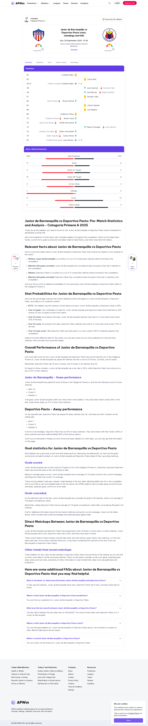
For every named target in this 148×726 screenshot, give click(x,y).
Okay (128, 720)
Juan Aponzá (92, 88)
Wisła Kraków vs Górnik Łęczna (49, 680)
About (70, 671)
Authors (71, 674)
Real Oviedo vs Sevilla (19, 677)
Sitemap (71, 690)
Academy (84, 3)
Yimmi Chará (52, 101)
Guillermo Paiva (67, 114)
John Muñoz (110, 127)
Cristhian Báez (68, 75)
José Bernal (92, 92)
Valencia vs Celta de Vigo (20, 674)
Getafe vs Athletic (17, 671)
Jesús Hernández (46, 123)
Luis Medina (92, 110)
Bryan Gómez (68, 101)
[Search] (109, 3)
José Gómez (68, 140)
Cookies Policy (133, 713)
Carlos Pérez (68, 136)
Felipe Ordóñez (108, 92)
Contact (71, 677)
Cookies (71, 683)
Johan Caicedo (93, 105)
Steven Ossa (69, 118)
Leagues (56, 3)
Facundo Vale (108, 88)
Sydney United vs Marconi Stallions (50, 671)
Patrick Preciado (93, 127)
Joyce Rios (91, 79)
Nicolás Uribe (92, 97)
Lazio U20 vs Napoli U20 (46, 677)
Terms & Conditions (75, 687)
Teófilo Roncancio (66, 123)
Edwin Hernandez (66, 131)
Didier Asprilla (52, 136)
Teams (65, 3)
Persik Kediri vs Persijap (46, 674)
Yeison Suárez (54, 84)
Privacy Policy (73, 680)
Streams (74, 3)
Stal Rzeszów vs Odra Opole (48, 683)
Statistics (46, 3)
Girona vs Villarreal (18, 683)
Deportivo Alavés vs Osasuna (21, 680)
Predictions (33, 3)
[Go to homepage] (18, 3)
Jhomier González (46, 131)
